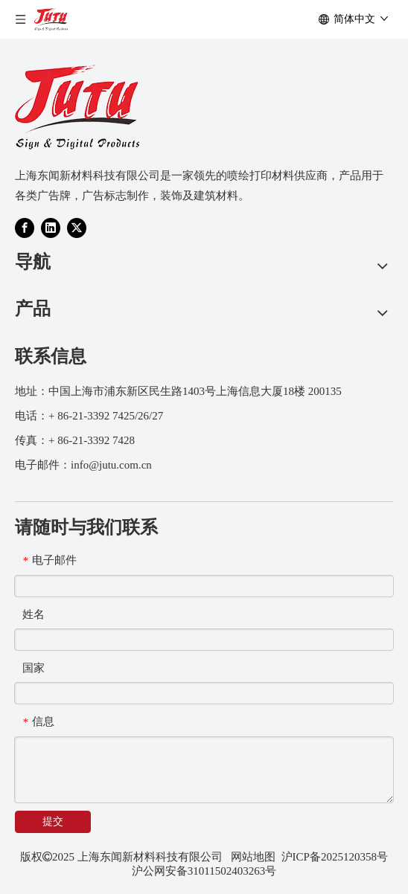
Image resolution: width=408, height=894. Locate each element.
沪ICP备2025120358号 (334, 857)
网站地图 (253, 857)
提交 (52, 821)
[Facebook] (24, 227)
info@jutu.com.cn (111, 465)
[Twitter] (76, 227)
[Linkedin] (50, 227)
